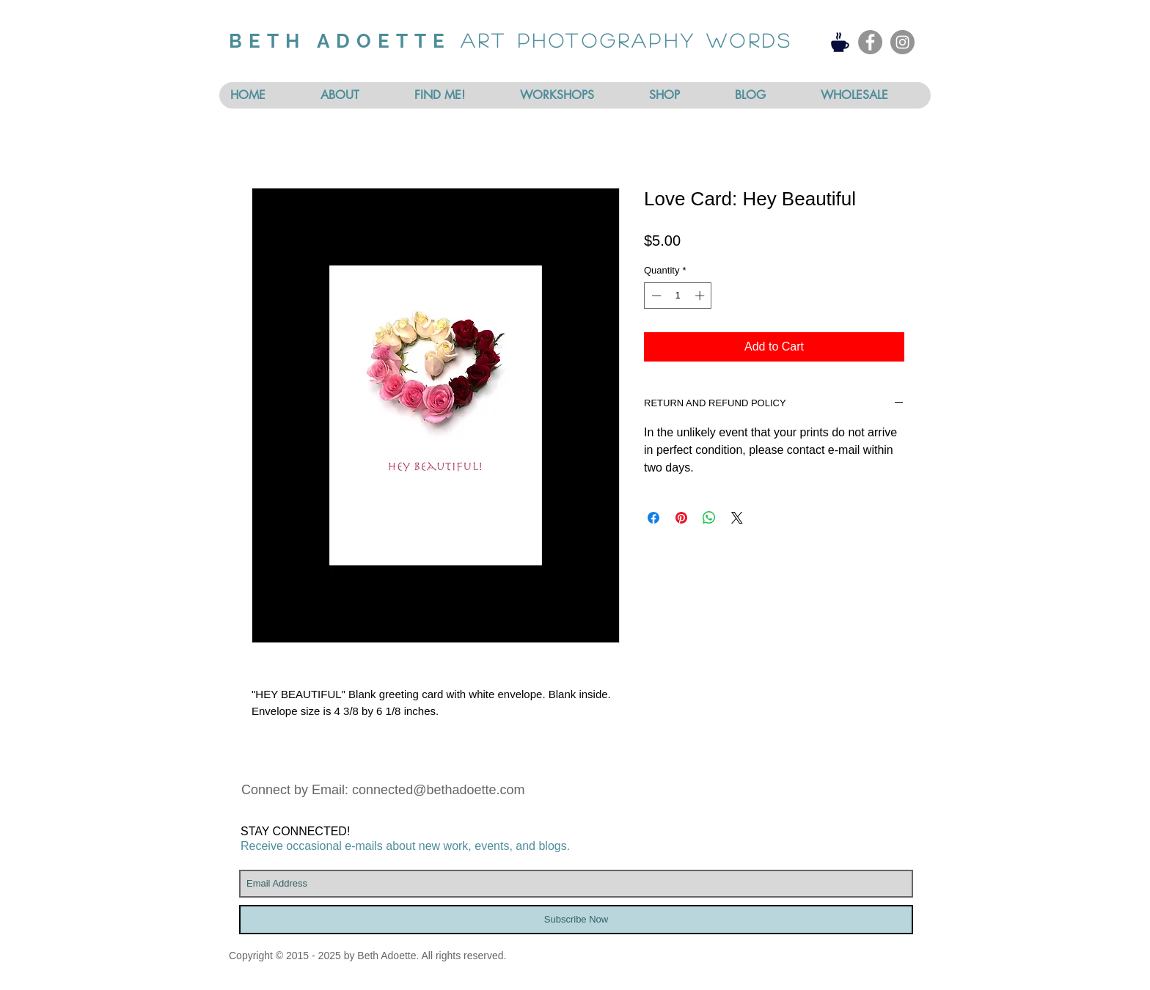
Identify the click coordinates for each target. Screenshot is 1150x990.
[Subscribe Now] (576, 919)
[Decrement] (655, 295)
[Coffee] (840, 41)
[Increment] (701, 295)
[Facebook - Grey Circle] (870, 42)
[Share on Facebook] (653, 518)
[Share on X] (737, 518)
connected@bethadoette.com (438, 789)
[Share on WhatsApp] (709, 518)
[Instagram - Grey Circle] (902, 42)
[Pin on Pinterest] (681, 518)
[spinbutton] (678, 295)
